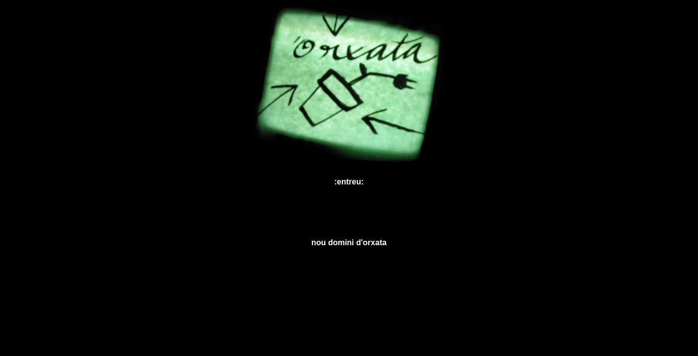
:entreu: (349, 182)
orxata (375, 242)
